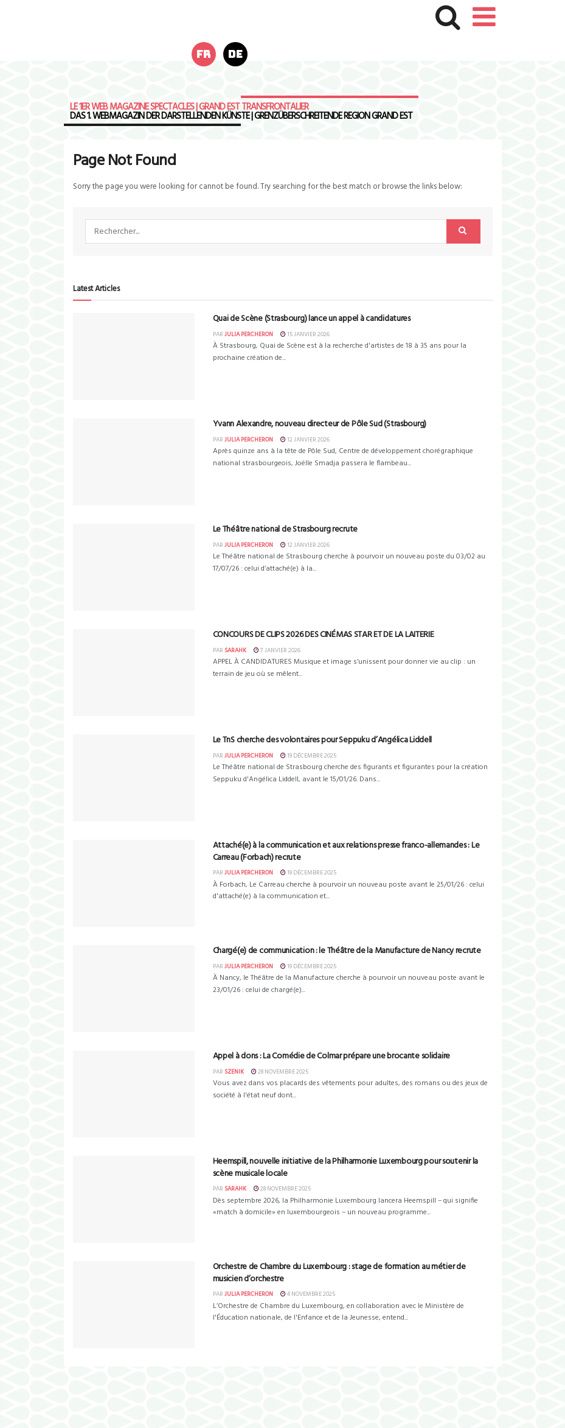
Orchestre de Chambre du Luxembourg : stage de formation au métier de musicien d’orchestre (339, 1273)
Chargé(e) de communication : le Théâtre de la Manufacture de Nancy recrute (347, 951)
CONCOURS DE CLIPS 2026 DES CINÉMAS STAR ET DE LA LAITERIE (323, 635)
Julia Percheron (248, 334)
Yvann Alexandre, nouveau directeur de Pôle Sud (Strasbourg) (319, 424)
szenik (234, 1072)
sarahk (235, 650)
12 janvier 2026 (305, 440)
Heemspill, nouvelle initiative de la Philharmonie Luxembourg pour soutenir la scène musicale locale (345, 1168)
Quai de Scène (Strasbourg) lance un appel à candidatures (312, 319)
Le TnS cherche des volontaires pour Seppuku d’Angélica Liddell (322, 740)
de (235, 54)
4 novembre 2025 (307, 1294)
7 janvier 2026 (277, 650)
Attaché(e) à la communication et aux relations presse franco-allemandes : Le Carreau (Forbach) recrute (346, 852)
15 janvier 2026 (305, 334)
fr (203, 54)
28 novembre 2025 (279, 1072)
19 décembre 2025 (308, 756)
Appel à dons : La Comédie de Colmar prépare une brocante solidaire (332, 1056)
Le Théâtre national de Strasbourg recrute (285, 529)
